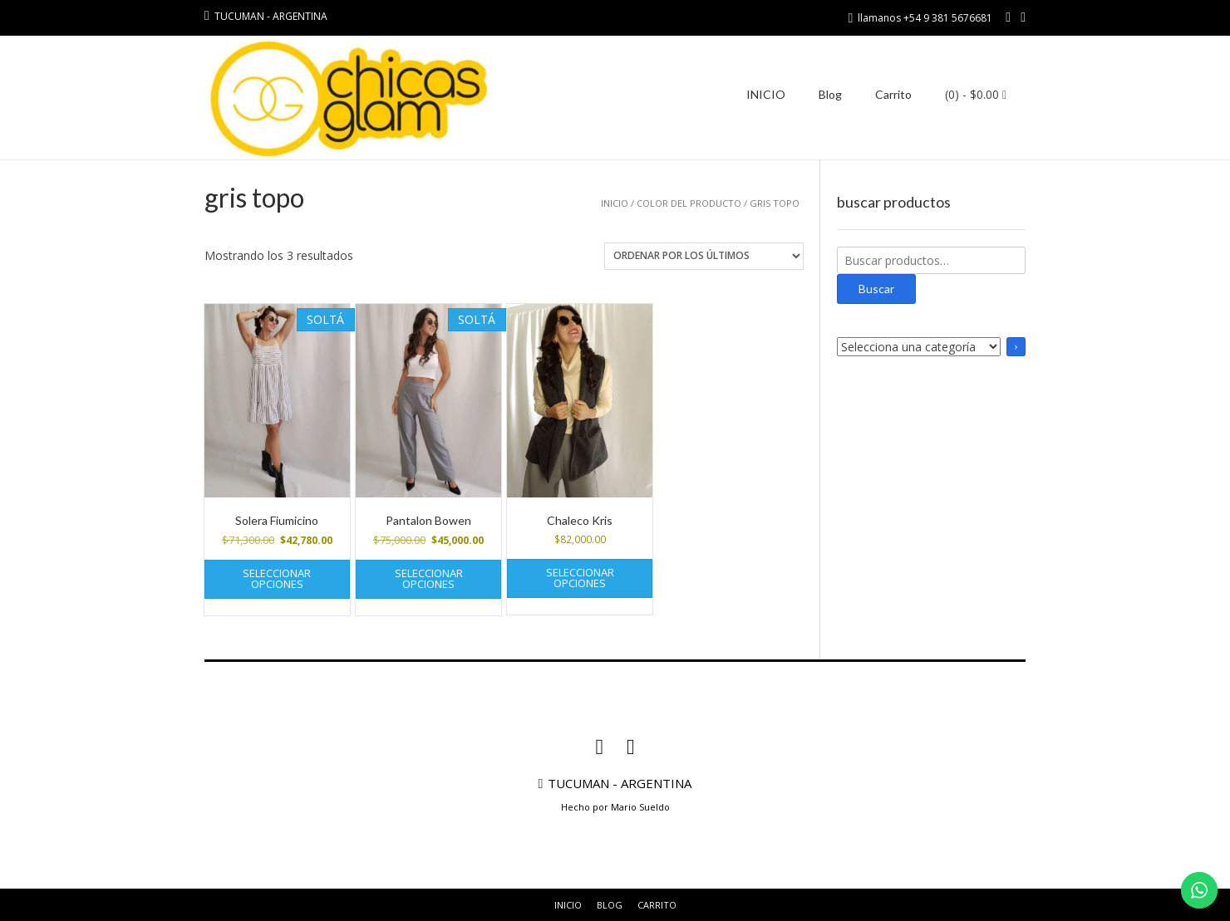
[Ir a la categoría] (1016, 346)
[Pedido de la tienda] (704, 256)
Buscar (876, 289)
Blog (830, 94)
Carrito (893, 94)
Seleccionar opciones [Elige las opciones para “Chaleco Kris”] (580, 577)
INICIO (765, 94)
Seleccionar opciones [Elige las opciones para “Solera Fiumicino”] (277, 578)
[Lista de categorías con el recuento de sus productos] (919, 346)
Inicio (614, 203)
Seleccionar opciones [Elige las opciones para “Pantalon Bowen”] (429, 578)
